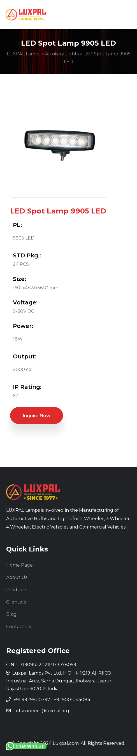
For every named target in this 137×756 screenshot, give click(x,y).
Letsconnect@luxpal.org (41, 710)
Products (16, 589)
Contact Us (18, 626)
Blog (11, 614)
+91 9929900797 (31, 699)
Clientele (16, 602)
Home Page (19, 565)
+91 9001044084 (72, 699)
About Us (16, 577)
